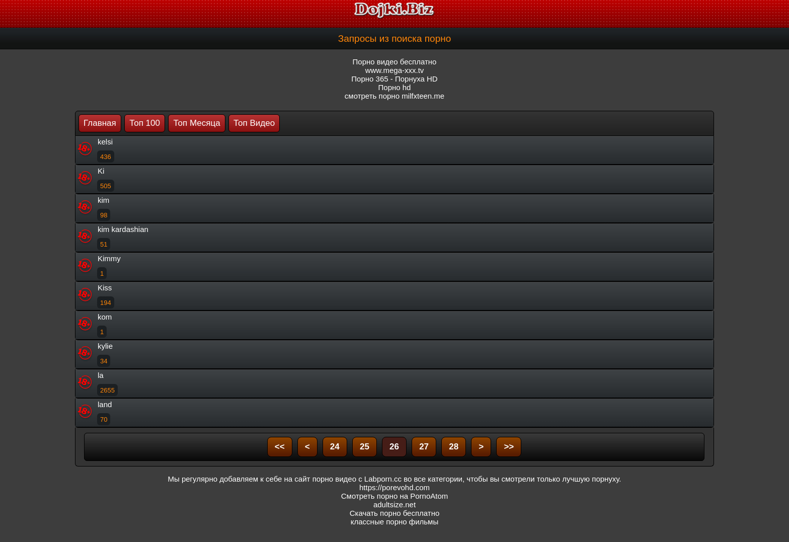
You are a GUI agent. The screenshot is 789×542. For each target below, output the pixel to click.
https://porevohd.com (394, 487)
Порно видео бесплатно (395, 61)
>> (509, 446)
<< (280, 446)
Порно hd (394, 87)
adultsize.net (394, 504)
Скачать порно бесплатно (395, 513)
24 (335, 446)
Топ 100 (144, 123)
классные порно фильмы (394, 521)
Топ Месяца (196, 123)
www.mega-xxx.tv (394, 70)
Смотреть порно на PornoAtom (394, 496)
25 (364, 446)
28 (453, 446)
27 (424, 446)
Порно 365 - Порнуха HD (394, 78)
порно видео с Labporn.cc (357, 479)
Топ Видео (254, 123)
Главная (100, 123)
